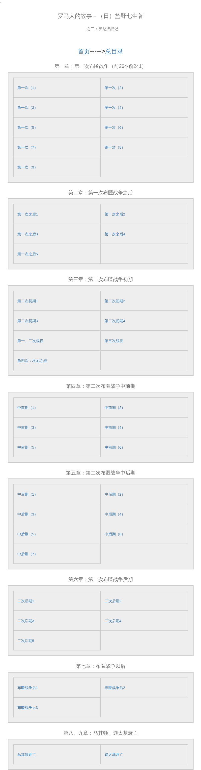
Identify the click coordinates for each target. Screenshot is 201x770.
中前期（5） (27, 447)
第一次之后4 (115, 234)
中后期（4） (115, 514)
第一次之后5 (27, 254)
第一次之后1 (27, 214)
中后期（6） (115, 534)
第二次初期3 (27, 321)
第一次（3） (27, 108)
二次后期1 (25, 601)
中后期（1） (27, 494)
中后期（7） (27, 554)
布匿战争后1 (27, 688)
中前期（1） (27, 408)
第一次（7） (27, 147)
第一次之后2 (115, 214)
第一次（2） (115, 88)
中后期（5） (27, 534)
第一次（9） (27, 167)
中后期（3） (27, 514)
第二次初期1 (27, 301)
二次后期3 (25, 621)
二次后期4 (113, 621)
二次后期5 (25, 641)
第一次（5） (27, 127)
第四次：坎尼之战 (32, 361)
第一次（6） (115, 127)
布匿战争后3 (27, 708)
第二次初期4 (115, 321)
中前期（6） (115, 447)
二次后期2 (113, 601)
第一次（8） (115, 147)
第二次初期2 (115, 301)
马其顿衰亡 (26, 755)
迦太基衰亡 (114, 755)
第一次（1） (27, 88)
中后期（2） (115, 494)
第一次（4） (115, 108)
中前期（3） (27, 427)
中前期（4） (115, 427)
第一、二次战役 (30, 341)
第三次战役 (114, 341)
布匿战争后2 (115, 688)
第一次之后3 (27, 234)
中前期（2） (115, 408)
